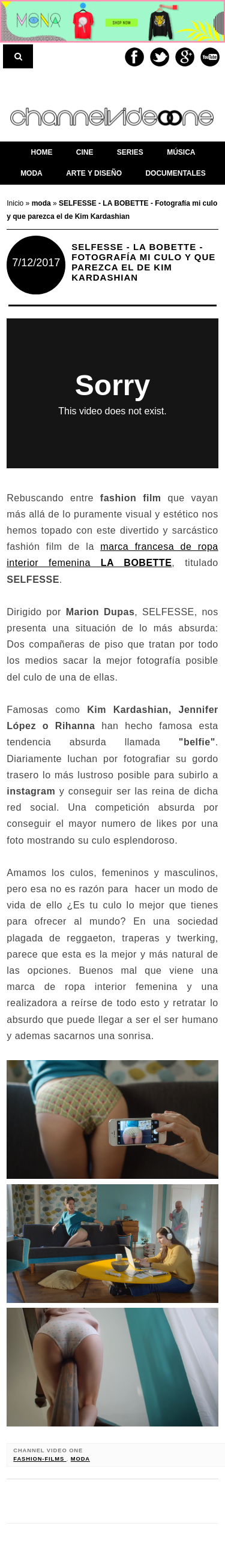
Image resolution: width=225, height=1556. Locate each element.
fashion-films (39, 1459)
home (41, 152)
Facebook (134, 57)
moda (80, 1459)
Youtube (210, 57)
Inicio (16, 203)
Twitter (159, 57)
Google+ (184, 57)
